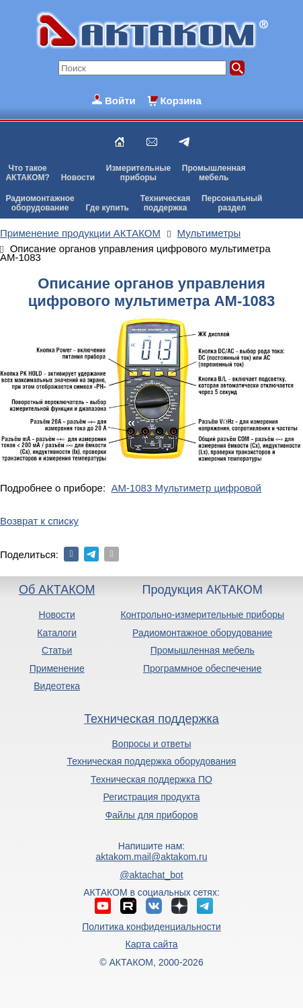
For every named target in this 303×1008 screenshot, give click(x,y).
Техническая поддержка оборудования (151, 761)
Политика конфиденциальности (151, 926)
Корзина (180, 100)
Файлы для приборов (151, 815)
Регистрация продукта (151, 796)
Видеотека (57, 686)
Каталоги (57, 632)
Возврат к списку (39, 521)
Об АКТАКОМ (57, 589)
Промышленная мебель (202, 650)
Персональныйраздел (232, 203)
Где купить (107, 207)
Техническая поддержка (151, 719)
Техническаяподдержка (165, 203)
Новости (78, 177)
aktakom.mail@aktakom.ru (152, 856)
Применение (57, 668)
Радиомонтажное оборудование (202, 632)
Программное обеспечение (202, 668)
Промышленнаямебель (214, 172)
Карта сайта (151, 944)
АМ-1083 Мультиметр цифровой (186, 488)
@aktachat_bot (151, 874)
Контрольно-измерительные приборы (202, 614)
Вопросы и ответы (151, 743)
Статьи (57, 650)
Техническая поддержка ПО (151, 779)
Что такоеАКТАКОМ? (27, 172)
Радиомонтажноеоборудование (39, 203)
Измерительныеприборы (138, 172)
